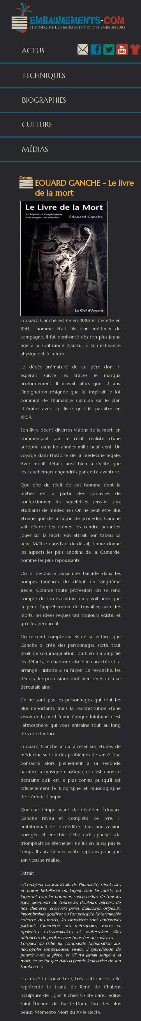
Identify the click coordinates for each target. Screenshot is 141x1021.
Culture (37, 124)
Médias (35, 149)
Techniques (43, 75)
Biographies (44, 100)
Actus (33, 50)
